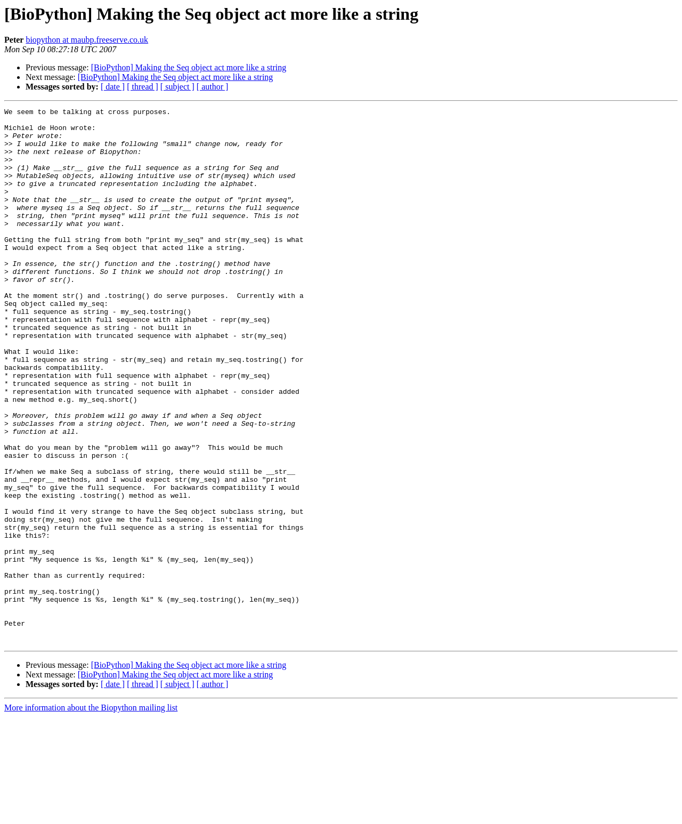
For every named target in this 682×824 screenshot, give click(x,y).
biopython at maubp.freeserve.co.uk (87, 39)
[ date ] (113, 86)
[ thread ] (142, 86)
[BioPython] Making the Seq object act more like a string (189, 67)
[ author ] (213, 86)
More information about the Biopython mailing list (90, 814)
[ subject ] (177, 86)
